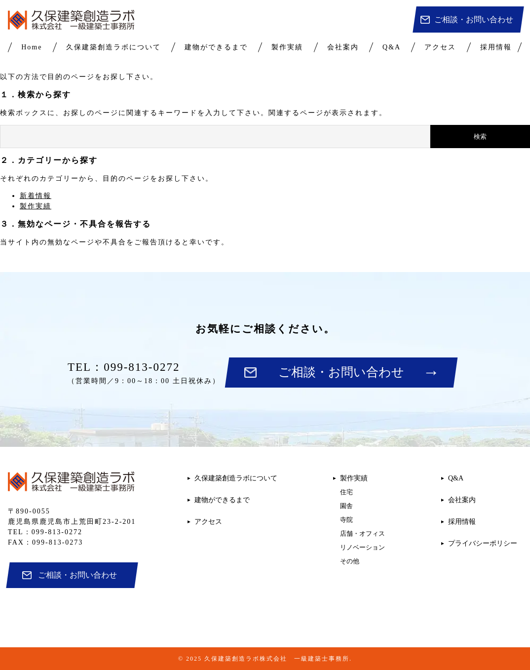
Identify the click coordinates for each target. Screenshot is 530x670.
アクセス (440, 47)
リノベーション (362, 547)
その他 (349, 561)
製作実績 (287, 47)
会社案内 (343, 47)
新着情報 (35, 195)
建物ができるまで (216, 47)
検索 (480, 136)
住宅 (346, 492)
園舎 (346, 506)
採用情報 (496, 47)
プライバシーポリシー (482, 543)
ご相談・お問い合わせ (473, 19)
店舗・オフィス (362, 533)
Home (31, 47)
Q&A (391, 47)
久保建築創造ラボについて (113, 47)
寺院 (346, 519)
